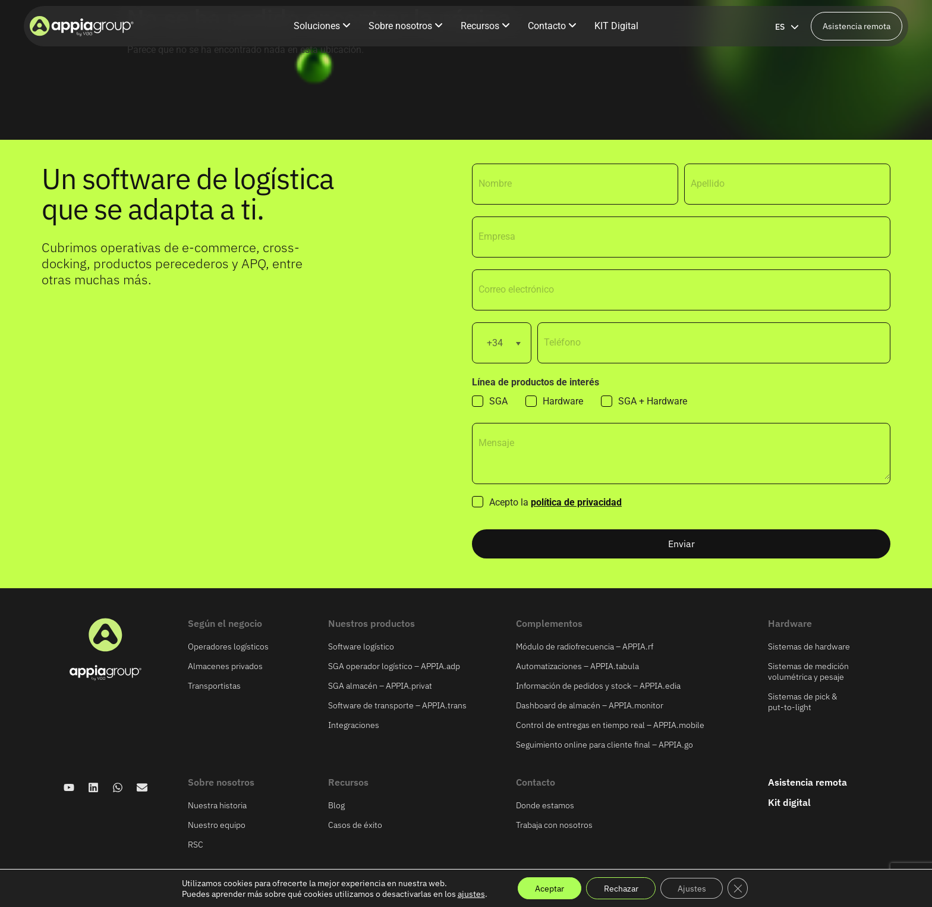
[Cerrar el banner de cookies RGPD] (740, 888)
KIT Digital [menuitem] (616, 26)
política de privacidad (576, 502)
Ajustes (693, 888)
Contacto (535, 782)
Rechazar (620, 888)
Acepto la (555, 502)
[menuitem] (322, 26)
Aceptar (547, 888)
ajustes (467, 893)
